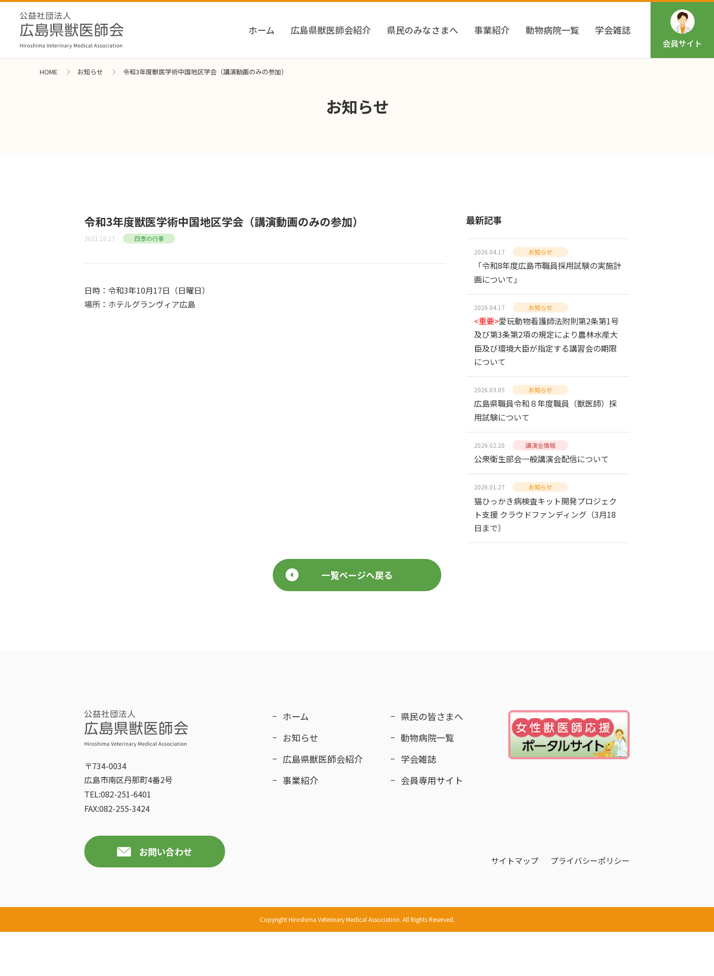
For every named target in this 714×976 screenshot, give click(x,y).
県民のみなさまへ (422, 29)
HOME (49, 71)
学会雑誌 (613, 29)
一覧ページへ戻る (339, 618)
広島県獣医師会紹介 (331, 29)
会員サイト (682, 29)
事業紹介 (492, 29)
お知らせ (90, 71)
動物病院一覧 (552, 29)
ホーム (261, 29)
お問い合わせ (165, 895)
